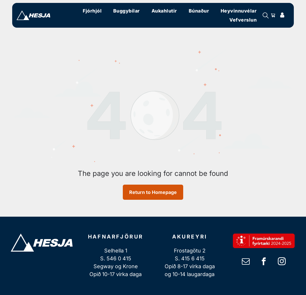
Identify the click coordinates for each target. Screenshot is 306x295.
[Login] (282, 15)
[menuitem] (92, 10)
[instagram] (281, 262)
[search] (265, 16)
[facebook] (263, 262)
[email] (245, 262)
